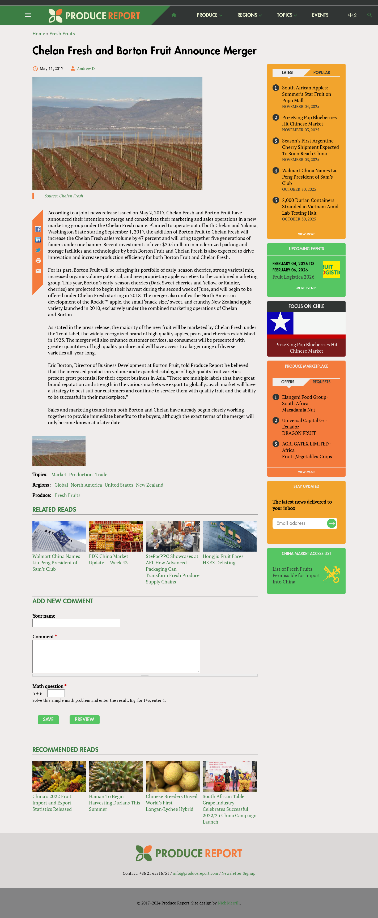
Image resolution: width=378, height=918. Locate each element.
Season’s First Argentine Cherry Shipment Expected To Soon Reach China (310, 147)
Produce (207, 15)
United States (119, 485)
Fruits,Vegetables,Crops (307, 456)
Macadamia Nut (298, 409)
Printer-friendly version (38, 260)
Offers (287, 382)
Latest (288, 73)
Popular (321, 73)
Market (58, 474)
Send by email (38, 271)
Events (320, 15)
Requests (321, 382)
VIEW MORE (306, 234)
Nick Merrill (229, 903)
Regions (247, 15)
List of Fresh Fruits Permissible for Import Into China (296, 575)
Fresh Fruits (67, 495)
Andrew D (86, 68)
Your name (43, 616)
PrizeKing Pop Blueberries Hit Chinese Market (309, 120)
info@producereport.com (195, 873)
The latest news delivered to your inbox (302, 505)
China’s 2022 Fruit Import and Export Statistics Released (52, 802)
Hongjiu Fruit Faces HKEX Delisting (223, 559)
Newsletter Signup (238, 873)
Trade (101, 474)
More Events (306, 288)
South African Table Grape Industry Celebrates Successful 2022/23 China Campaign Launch (230, 809)
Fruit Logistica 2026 (294, 277)
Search (370, 15)
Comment (44, 636)
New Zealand (149, 485)
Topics (284, 15)
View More (306, 472)
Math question (49, 686)
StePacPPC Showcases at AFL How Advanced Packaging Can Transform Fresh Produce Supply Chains (172, 569)
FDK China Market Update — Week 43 (108, 559)
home (174, 15)
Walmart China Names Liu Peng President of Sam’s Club (56, 562)
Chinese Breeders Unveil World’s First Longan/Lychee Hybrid (171, 802)
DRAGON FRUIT (299, 433)
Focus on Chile (306, 306)
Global (61, 485)
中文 (353, 15)
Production (81, 474)
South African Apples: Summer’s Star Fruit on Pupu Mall (306, 93)
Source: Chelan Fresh (63, 195)
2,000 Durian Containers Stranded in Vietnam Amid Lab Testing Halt (310, 206)
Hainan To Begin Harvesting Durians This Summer (114, 802)
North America (86, 485)
